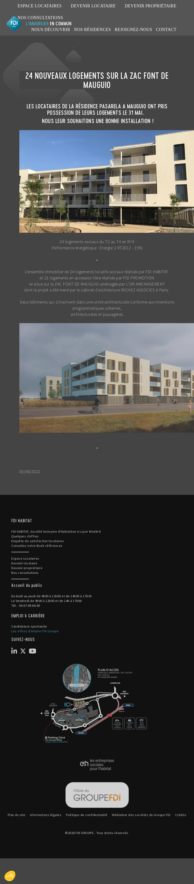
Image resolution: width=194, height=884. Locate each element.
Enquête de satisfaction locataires (37, 563)
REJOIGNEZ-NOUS (133, 29)
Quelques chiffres (25, 558)
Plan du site (16, 837)
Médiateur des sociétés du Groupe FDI (141, 837)
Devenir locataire (93, 6)
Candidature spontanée (29, 648)
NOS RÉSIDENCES (92, 29)
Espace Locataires (40, 6)
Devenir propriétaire (150, 6)
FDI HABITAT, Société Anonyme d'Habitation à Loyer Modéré (56, 553)
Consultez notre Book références (36, 568)
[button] (10, 876)
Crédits (180, 837)
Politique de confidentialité (86, 837)
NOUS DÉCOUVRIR (50, 29)
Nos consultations (40, 17)
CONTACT (166, 29)
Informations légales (45, 837)
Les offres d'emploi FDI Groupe (35, 653)
